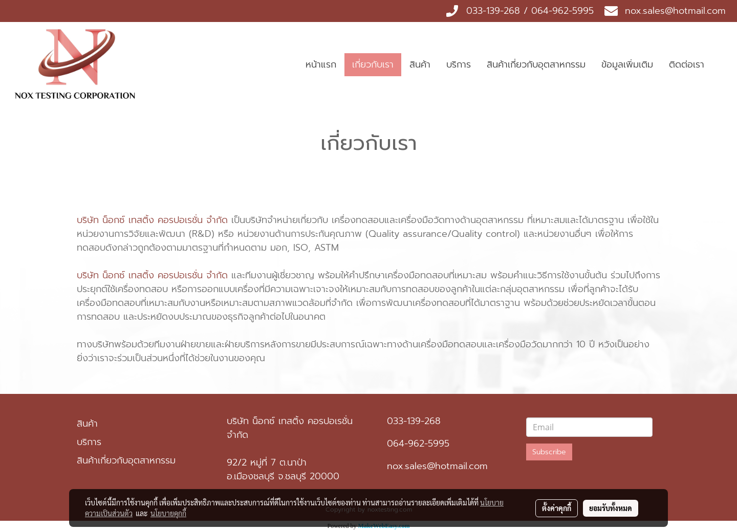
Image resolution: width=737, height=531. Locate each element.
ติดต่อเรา (686, 64)
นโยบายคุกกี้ (168, 513)
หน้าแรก (321, 64)
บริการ (458, 64)
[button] (721, 65)
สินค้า (419, 64)
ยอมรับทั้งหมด (610, 508)
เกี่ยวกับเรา (373, 64)
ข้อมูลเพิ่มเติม (627, 64)
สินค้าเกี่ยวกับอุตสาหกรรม (536, 64)
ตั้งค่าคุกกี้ (556, 508)
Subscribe (549, 452)
